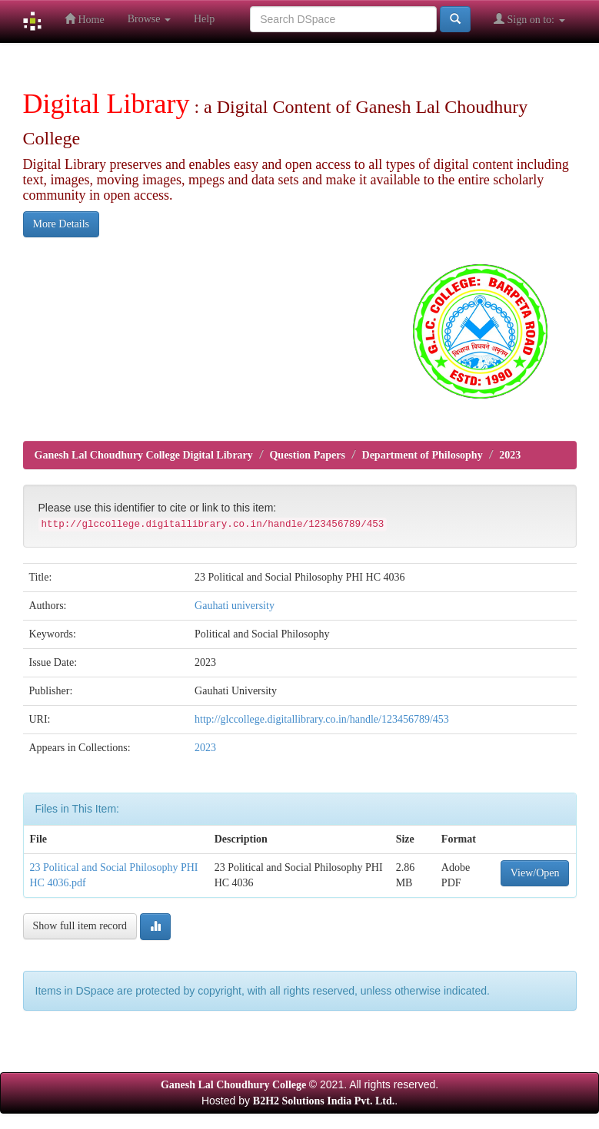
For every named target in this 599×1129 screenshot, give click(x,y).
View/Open (535, 873)
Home (85, 18)
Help (204, 19)
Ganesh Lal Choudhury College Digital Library (144, 455)
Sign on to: (529, 18)
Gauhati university (235, 605)
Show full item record (80, 926)
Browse (149, 19)
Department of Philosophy (422, 455)
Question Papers (306, 455)
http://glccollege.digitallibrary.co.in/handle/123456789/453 (322, 719)
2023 (510, 455)
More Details (61, 224)
